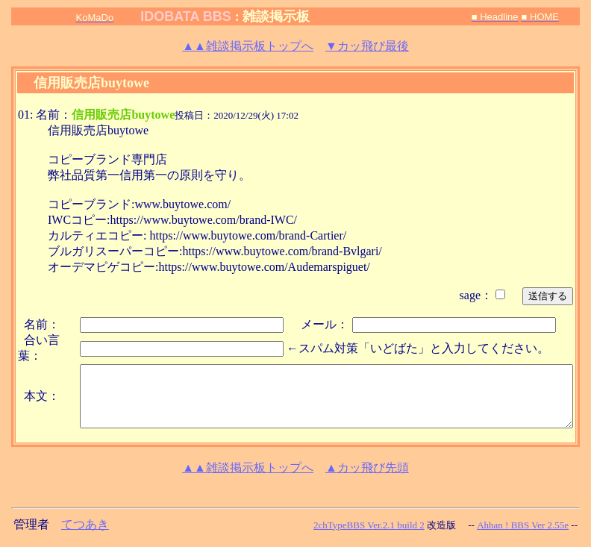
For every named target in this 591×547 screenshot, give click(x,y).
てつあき (85, 524)
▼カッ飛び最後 (367, 46)
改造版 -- (451, 525)
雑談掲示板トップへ (247, 46)
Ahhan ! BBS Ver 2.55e (523, 525)
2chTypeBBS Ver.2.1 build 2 (369, 525)
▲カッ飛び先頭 (367, 467)
